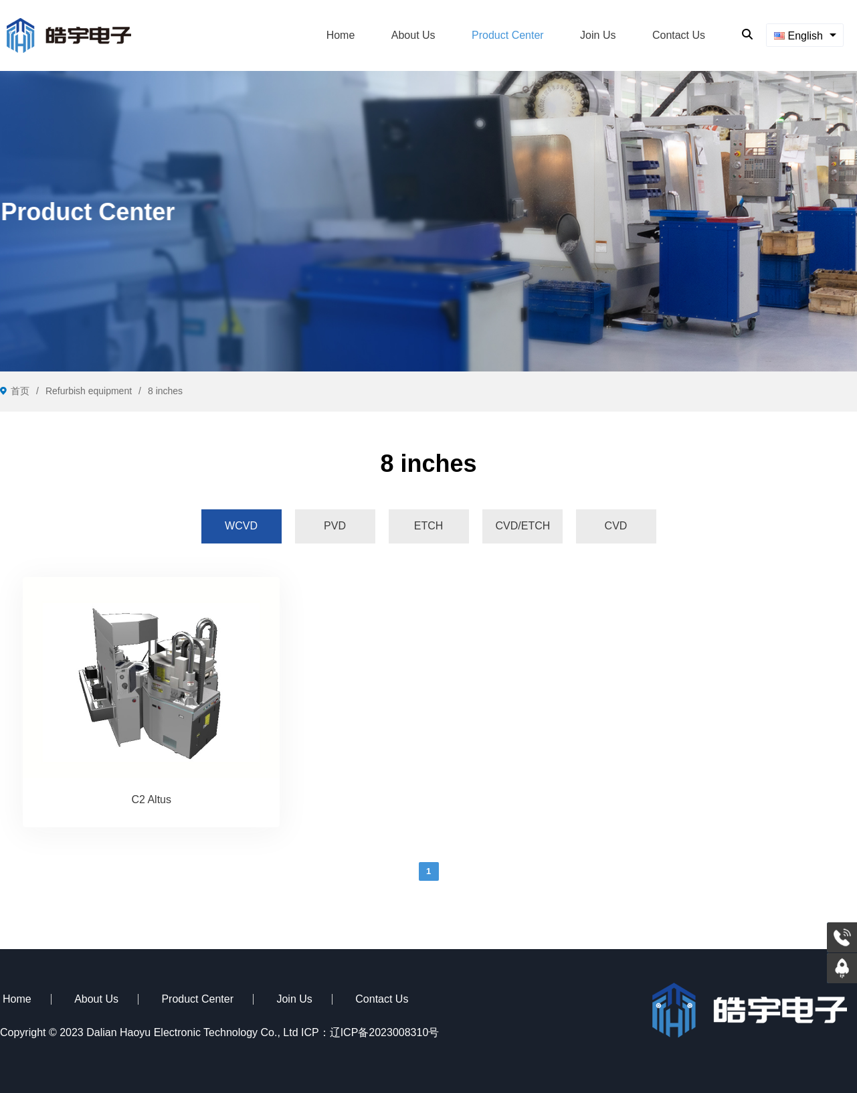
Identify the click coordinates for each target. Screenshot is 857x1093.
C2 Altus (151, 799)
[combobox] (805, 35)
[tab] (241, 526)
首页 (20, 391)
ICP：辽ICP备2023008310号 (370, 1032)
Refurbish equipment (88, 391)
